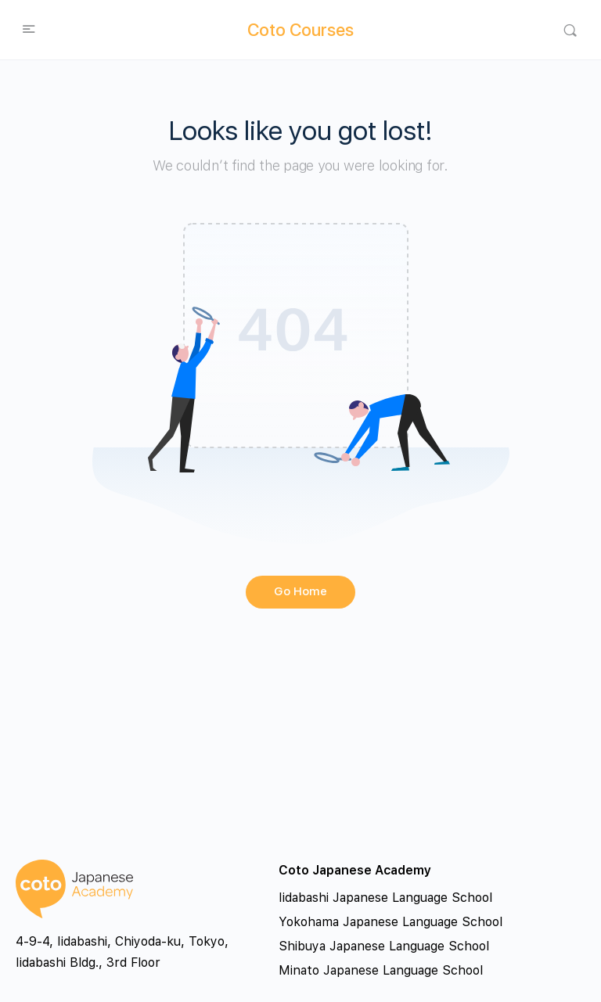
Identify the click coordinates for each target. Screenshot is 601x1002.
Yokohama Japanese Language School (390, 921)
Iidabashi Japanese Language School (385, 897)
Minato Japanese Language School (381, 970)
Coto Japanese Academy (355, 870)
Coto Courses (300, 30)
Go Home (300, 591)
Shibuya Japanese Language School (384, 946)
